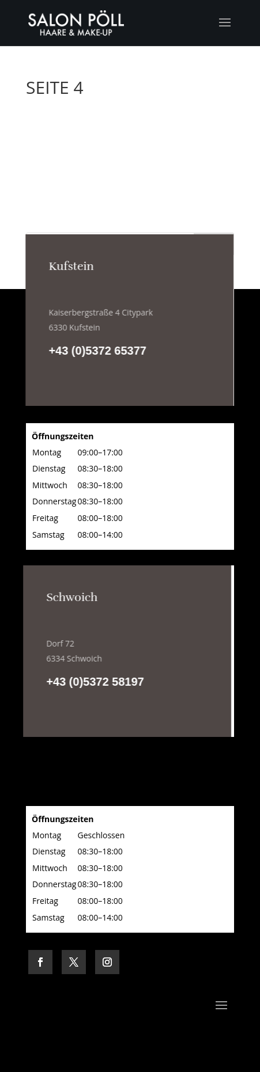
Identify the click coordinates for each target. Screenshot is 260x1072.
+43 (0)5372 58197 (95, 681)
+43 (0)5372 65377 (97, 350)
